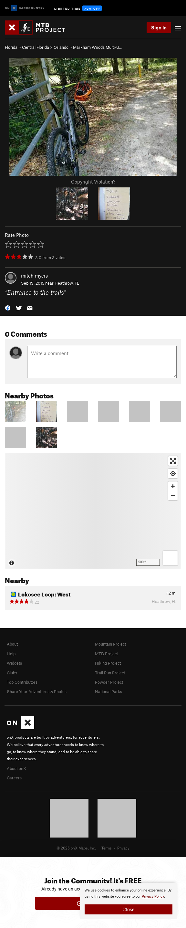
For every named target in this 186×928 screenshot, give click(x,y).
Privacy (123, 848)
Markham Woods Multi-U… (97, 47)
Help (11, 653)
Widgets (14, 663)
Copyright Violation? (93, 182)
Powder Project (109, 682)
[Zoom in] (173, 486)
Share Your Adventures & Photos (37, 691)
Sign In (159, 27)
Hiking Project (108, 663)
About (12, 644)
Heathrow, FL (67, 283)
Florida (11, 47)
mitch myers (34, 276)
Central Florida (35, 47)
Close (128, 909)
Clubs (12, 672)
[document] (128, 900)
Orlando (61, 47)
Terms (106, 848)
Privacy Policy (153, 896)
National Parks (108, 691)
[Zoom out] (173, 495)
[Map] (93, 511)
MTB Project (106, 653)
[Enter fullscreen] (173, 461)
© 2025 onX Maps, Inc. (76, 848)
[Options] (170, 558)
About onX (16, 768)
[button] (8, 307)
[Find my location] (173, 473)
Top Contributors (22, 682)
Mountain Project (110, 644)
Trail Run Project (110, 672)
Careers (14, 777)
